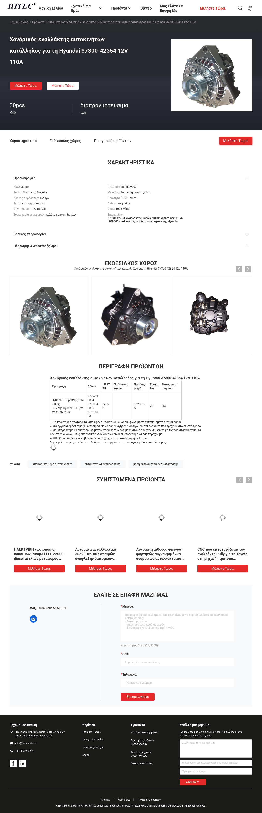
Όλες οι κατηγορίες (142, 763)
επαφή (86, 755)
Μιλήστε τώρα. (25, 86)
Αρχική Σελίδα (19, 22)
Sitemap (105, 799)
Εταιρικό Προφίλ (91, 732)
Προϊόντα (38, 22)
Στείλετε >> (192, 781)
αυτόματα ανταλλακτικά (63, 22)
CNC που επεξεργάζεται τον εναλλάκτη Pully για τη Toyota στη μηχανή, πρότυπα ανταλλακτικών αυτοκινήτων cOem (222, 558)
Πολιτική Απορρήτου (149, 799)
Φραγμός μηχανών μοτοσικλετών (141, 754)
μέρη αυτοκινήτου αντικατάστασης (155, 464)
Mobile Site (124, 799)
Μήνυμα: (128, 606)
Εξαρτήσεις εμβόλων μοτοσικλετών (142, 742)
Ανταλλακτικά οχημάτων (145, 732)
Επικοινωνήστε (138, 697)
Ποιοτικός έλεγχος (93, 747)
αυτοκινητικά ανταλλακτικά (102, 464)
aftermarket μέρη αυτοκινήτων (52, 464)
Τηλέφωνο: (129, 674)
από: (125, 653)
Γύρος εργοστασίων (93, 739)
